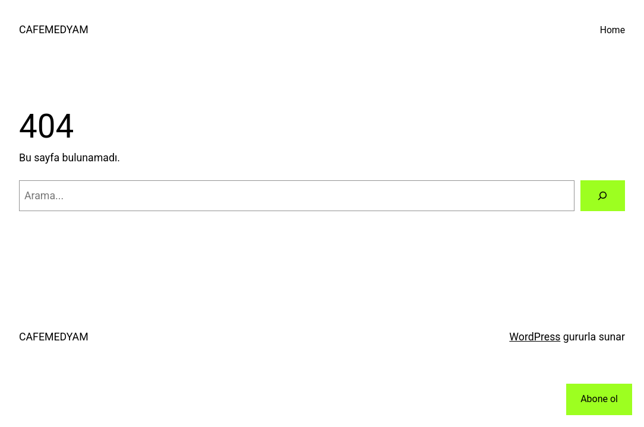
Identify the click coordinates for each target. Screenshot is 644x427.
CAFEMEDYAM (54, 30)
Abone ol (599, 398)
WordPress (534, 337)
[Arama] (602, 195)
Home (612, 30)
